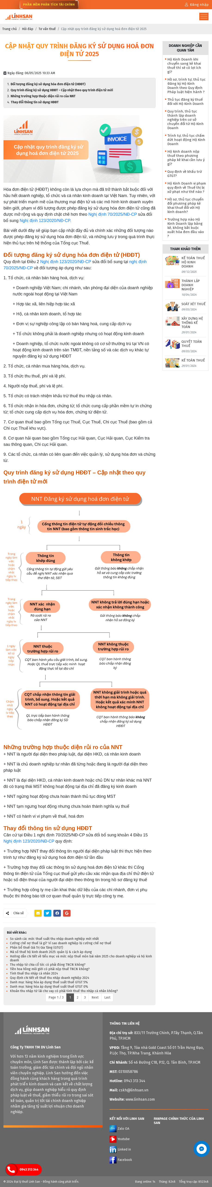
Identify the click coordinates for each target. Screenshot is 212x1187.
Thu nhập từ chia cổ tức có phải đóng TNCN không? (48, 965)
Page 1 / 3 (56, 997)
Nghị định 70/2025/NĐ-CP (112, 214)
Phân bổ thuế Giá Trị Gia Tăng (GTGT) (36, 948)
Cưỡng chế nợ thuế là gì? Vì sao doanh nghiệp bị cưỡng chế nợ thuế (60, 943)
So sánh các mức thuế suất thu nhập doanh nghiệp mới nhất (54, 939)
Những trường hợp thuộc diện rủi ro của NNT (43, 96)
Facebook (121, 1160)
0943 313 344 (29, 1170)
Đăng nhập (197, 5)
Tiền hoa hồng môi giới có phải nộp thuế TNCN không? (50, 969)
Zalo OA (119, 1128)
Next (95, 997)
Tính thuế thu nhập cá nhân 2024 (34, 973)
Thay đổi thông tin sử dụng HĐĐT (35, 102)
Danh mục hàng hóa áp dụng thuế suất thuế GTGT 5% (49, 982)
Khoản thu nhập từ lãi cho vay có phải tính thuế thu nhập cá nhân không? (64, 991)
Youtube (120, 1139)
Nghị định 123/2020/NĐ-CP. (46, 220)
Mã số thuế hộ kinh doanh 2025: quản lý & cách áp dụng (51, 952)
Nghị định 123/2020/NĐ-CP (65, 261)
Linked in (120, 1149)
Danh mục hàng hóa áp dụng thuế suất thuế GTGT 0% (49, 987)
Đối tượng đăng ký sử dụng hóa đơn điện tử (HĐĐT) (48, 84)
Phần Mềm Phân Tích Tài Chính (49, 4)
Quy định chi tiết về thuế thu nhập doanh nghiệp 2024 (49, 978)
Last (107, 997)
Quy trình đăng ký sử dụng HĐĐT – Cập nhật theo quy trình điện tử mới (62, 90)
